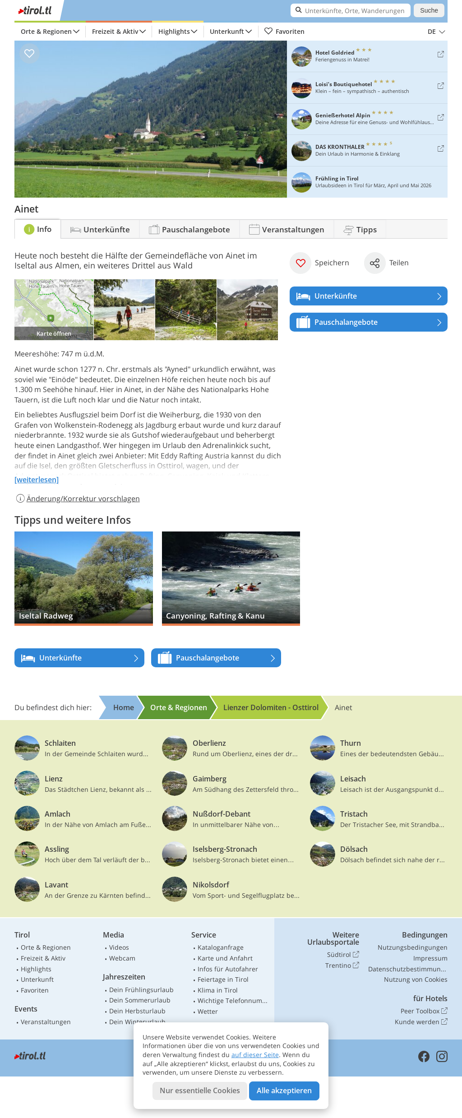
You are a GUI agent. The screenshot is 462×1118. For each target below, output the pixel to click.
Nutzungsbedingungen (413, 947)
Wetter (208, 1011)
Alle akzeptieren (284, 1090)
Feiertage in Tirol (223, 979)
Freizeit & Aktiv (115, 31)
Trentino (342, 965)
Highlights (174, 31)
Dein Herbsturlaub (137, 1011)
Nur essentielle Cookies (200, 1090)
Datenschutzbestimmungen (408, 969)
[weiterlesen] (36, 480)
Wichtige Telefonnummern (234, 1000)
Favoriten (284, 31)
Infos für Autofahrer (228, 969)
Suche (429, 10)
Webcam (122, 958)
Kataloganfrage (221, 947)
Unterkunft (227, 31)
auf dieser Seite (255, 1054)
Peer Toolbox (424, 1011)
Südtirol (343, 954)
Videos (119, 947)
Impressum (430, 958)
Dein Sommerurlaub (140, 1000)
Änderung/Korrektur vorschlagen (77, 499)
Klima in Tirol (218, 990)
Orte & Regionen (46, 31)
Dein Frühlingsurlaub (141, 989)
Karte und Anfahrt (225, 958)
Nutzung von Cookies (416, 979)
